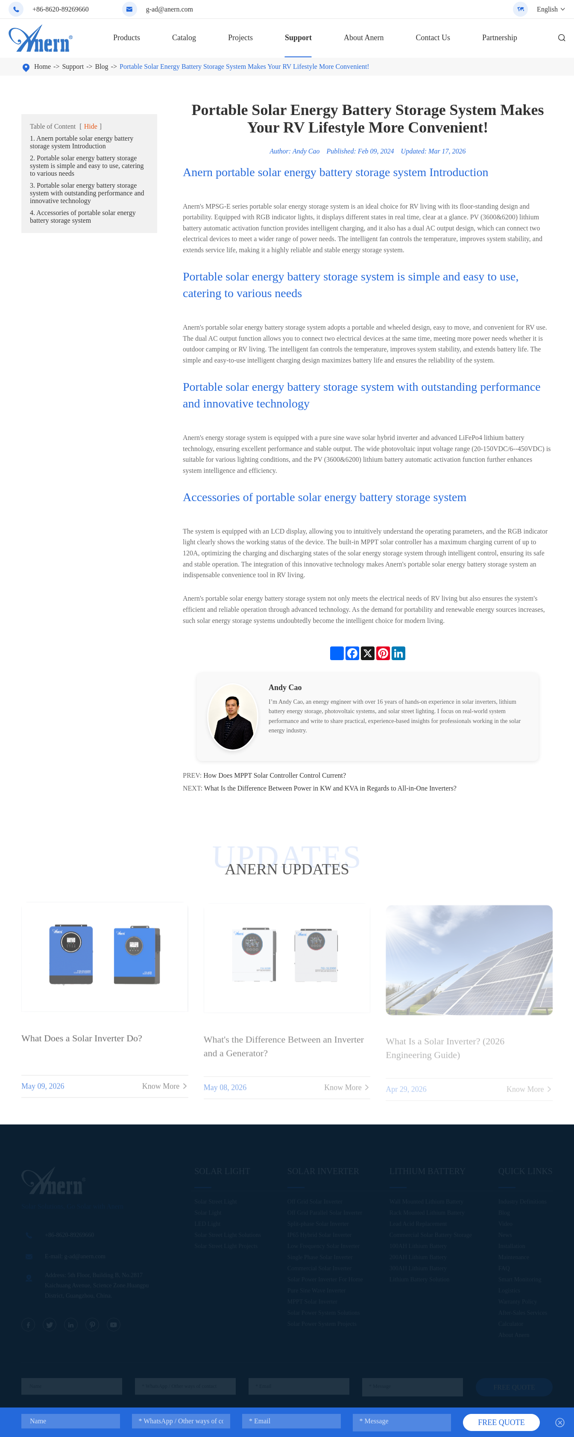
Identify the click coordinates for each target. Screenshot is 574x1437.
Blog (101, 66)
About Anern (364, 37)
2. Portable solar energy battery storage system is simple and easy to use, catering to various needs (87, 165)
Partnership (499, 37)
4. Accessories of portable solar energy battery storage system (83, 216)
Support (298, 37)
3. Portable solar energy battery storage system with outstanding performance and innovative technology (87, 193)
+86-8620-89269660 (60, 9)
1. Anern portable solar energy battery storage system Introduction (81, 142)
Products (126, 37)
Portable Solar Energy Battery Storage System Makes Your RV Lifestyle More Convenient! (244, 66)
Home (42, 66)
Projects (240, 37)
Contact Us (433, 37)
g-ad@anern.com (169, 9)
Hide (90, 126)
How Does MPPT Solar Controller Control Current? (274, 775)
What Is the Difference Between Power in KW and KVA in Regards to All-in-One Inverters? (330, 788)
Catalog (184, 37)
